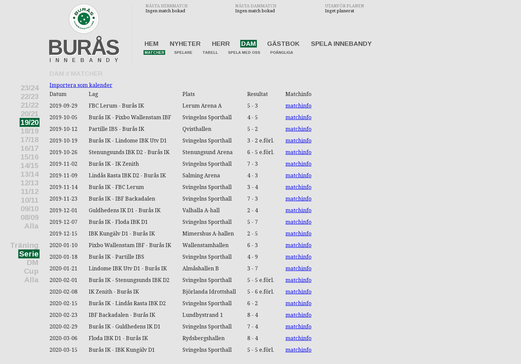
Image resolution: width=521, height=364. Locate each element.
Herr (221, 43)
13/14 (30, 174)
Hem (151, 43)
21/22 (30, 105)
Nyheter (185, 43)
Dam (248, 43)
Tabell (210, 52)
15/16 (30, 157)
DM (33, 262)
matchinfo (298, 106)
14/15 (30, 165)
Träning (24, 245)
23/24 (30, 88)
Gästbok (283, 43)
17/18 (30, 140)
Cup (31, 271)
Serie (29, 254)
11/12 (30, 191)
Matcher (154, 52)
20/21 (30, 114)
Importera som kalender (81, 85)
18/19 (30, 131)
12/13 (30, 183)
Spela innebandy (341, 43)
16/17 (30, 148)
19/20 (30, 122)
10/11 (30, 200)
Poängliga (281, 52)
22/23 (30, 96)
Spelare (183, 52)
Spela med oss (244, 52)
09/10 (30, 209)
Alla (31, 226)
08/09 (30, 217)
